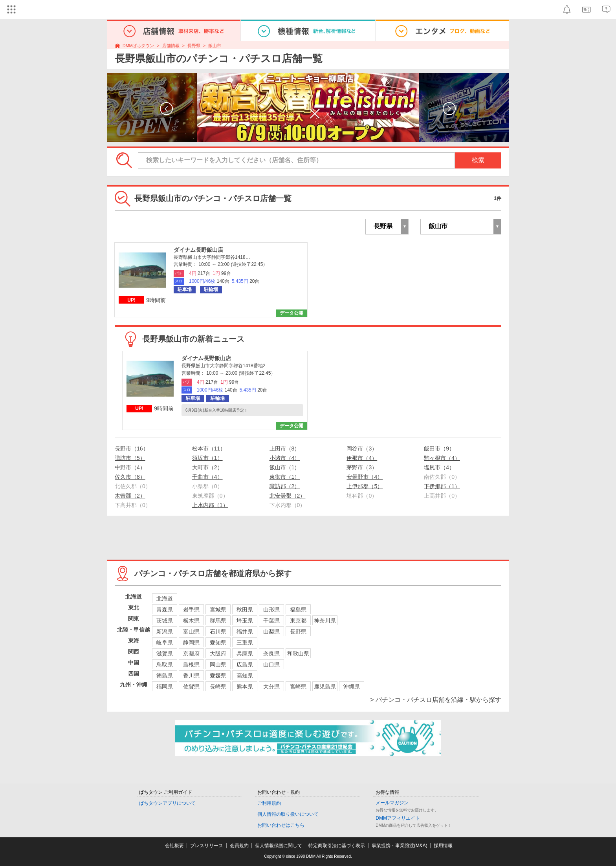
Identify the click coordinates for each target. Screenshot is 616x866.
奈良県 (271, 653)
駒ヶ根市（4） (442, 458)
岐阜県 (164, 642)
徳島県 (164, 675)
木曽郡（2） (130, 495)
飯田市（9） (439, 448)
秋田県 (244, 609)
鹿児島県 (325, 686)
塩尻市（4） (439, 467)
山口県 (271, 664)
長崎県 (218, 686)
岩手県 (191, 609)
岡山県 (218, 664)
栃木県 (191, 620)
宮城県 (218, 609)
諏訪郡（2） (285, 486)
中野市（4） (130, 467)
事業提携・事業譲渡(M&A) (399, 845)
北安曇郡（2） (288, 495)
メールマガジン (392, 803)
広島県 (244, 664)
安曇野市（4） (364, 477)
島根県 (191, 664)
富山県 (191, 631)
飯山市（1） (285, 467)
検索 (478, 160)
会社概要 (174, 845)
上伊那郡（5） (364, 486)
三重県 (244, 642)
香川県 (191, 675)
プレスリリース (206, 845)
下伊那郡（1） (442, 486)
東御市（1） (285, 477)
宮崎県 (298, 686)
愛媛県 (218, 675)
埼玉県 (244, 620)
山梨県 (271, 631)
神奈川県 (325, 620)
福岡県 (164, 686)
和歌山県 (298, 653)
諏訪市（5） (130, 458)
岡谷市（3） (361, 448)
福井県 (244, 631)
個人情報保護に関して (278, 845)
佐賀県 (191, 686)
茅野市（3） (361, 467)
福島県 (298, 609)
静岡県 (191, 642)
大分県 (271, 686)
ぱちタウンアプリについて (167, 803)
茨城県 (164, 620)
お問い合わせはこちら (280, 825)
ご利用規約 (269, 803)
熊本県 (244, 686)
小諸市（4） (285, 458)
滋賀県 (164, 653)
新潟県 (164, 631)
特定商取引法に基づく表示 (336, 845)
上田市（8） (285, 448)
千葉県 (271, 620)
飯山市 (214, 45)
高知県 (244, 675)
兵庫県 (244, 653)
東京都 (298, 620)
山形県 (271, 609)
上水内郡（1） (210, 505)
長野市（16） (131, 448)
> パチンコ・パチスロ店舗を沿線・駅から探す (435, 699)
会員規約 (239, 845)
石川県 (218, 631)
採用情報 (443, 845)
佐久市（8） (130, 477)
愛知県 (218, 642)
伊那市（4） (361, 458)
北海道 (164, 598)
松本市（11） (209, 448)
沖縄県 (351, 686)
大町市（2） (207, 467)
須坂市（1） (207, 458)
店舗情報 (171, 45)
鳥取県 (164, 664)
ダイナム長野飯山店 (198, 250)
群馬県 (218, 620)
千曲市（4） (207, 477)
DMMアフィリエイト (398, 818)
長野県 (193, 45)
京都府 (191, 653)
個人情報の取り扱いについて (288, 814)
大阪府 (218, 653)
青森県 (164, 609)
